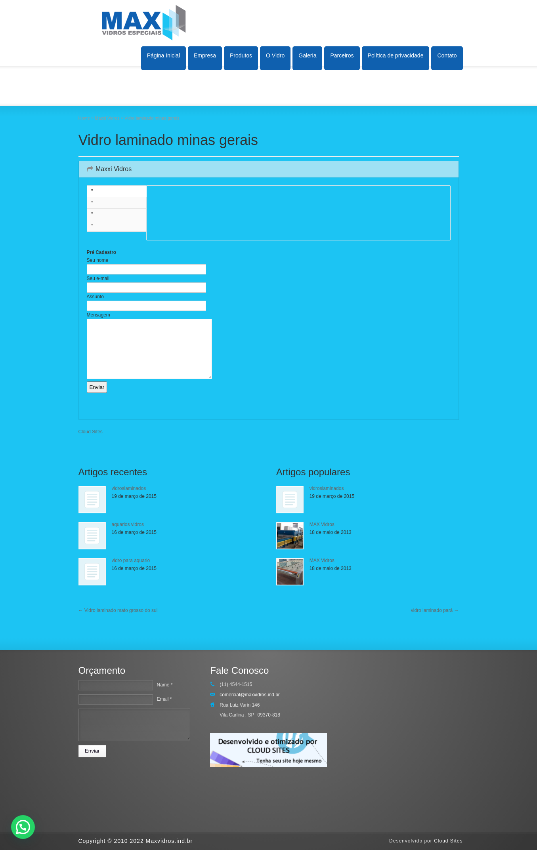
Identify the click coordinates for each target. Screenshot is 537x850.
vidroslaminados (129, 488)
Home (84, 118)
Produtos (241, 55)
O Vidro (275, 55)
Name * (164, 685)
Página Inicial (163, 55)
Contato (447, 55)
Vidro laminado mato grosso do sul (118, 610)
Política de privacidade (396, 55)
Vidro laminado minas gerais (168, 140)
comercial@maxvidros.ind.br (250, 695)
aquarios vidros (128, 524)
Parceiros (342, 55)
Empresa (205, 55)
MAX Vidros (322, 524)
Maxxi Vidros (107, 118)
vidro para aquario (131, 560)
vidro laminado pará (435, 610)
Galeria (307, 55)
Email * (164, 699)
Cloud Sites (90, 432)
